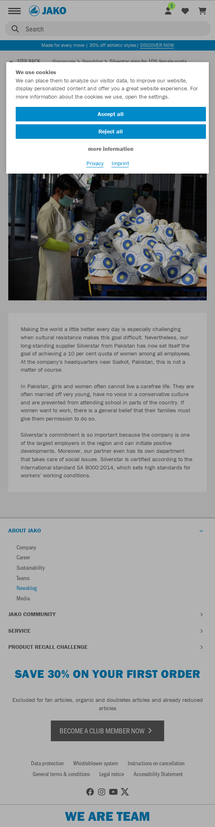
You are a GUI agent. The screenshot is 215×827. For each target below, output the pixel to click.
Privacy (95, 163)
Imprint (120, 163)
